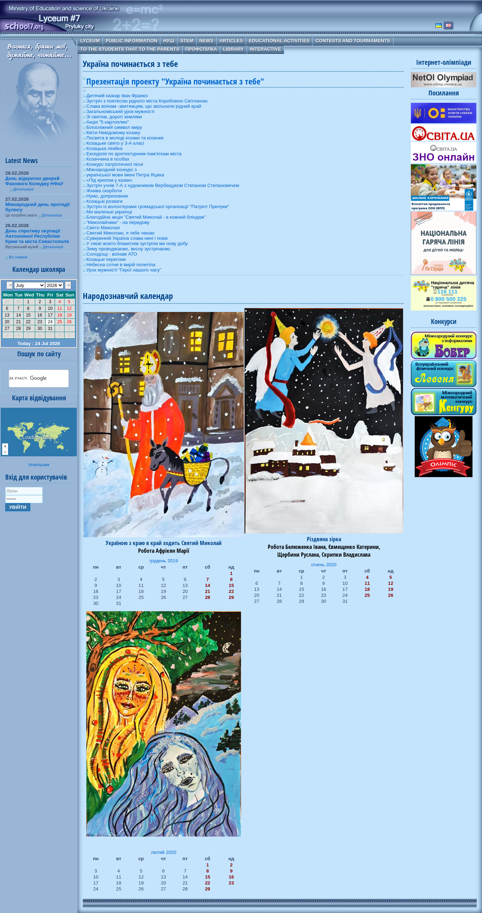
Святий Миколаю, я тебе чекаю (120, 233)
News (206, 40)
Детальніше (23, 189)
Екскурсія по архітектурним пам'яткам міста (133, 153)
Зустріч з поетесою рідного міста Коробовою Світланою (147, 101)
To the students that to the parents (129, 49)
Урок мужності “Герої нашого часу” (123, 270)
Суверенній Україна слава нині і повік (127, 238)
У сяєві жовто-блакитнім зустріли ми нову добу (137, 243)
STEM (186, 40)
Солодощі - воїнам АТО (111, 254)
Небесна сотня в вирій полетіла (120, 264)
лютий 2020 (164, 852)
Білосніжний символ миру (114, 127)
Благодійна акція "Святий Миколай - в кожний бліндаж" (146, 217)
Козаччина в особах (107, 159)
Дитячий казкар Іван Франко (117, 95)
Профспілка (201, 49)
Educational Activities (279, 40)
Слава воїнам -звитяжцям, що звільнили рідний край (143, 106)
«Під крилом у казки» (109, 180)
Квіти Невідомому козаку (113, 132)
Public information (131, 40)
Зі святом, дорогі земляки (114, 116)
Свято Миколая (103, 227)
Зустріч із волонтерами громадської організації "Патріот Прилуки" (157, 206)
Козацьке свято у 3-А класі (115, 143)
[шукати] (30, 378)
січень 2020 (323, 564)
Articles (231, 40)
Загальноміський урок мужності (120, 111)
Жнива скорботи (104, 190)
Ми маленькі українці (109, 211)
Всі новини (18, 257)
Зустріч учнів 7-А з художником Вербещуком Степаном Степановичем (162, 185)
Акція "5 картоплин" (107, 122)
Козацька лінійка (104, 148)
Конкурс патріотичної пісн (114, 164)
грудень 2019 (163, 560)
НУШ (168, 40)
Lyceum (90, 40)
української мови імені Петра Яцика (125, 174)
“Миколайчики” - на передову (117, 222)
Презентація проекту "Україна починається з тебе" (175, 81)
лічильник (38, 464)
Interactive (265, 49)
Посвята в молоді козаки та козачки (124, 137)
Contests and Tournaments (353, 40)
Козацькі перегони (106, 259)
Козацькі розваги (104, 201)
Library (233, 49)
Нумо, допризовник (107, 196)
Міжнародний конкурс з (111, 169)
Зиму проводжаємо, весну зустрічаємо (128, 248)
